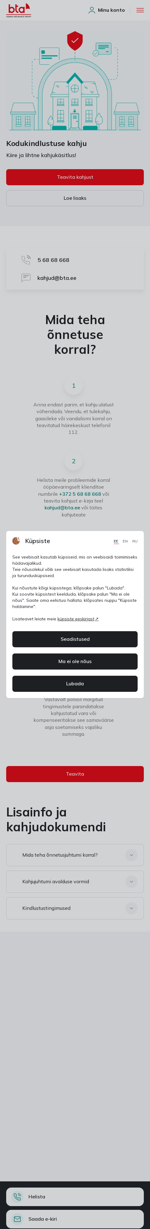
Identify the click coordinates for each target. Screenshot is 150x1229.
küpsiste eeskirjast (76, 619)
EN (126, 541)
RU (135, 541)
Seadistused (75, 639)
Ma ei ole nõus (75, 661)
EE (116, 541)
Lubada (75, 683)
